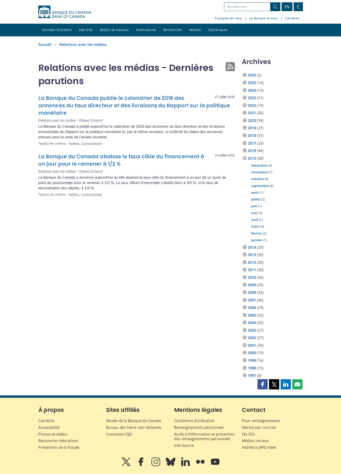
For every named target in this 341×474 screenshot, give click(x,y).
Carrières (292, 18)
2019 (252, 127)
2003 (252, 330)
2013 (252, 254)
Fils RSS (248, 434)
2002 (252, 337)
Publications (146, 30)
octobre (257, 179)
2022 (252, 105)
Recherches (172, 30)
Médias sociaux (255, 440)
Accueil (45, 44)
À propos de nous (228, 18)
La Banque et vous (263, 18)
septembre (260, 186)
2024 (252, 90)
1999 (252, 360)
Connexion (119, 434)
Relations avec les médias (83, 44)
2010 (252, 277)
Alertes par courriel (259, 427)
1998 (252, 368)
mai (254, 213)
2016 (252, 150)
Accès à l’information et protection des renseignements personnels (204, 437)
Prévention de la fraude (58, 447)
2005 (252, 315)
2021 (252, 112)
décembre (259, 165)
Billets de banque (114, 30)
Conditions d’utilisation (194, 420)
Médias (195, 30)
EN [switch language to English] (287, 6)
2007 (252, 300)
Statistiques (218, 30)
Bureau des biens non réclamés (133, 427)
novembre (259, 172)
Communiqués (91, 143)
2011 (252, 269)
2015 (252, 158)
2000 (252, 352)
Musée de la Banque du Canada (133, 420)
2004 (252, 322)
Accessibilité (49, 427)
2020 (252, 120)
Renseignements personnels (199, 427)
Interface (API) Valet (259, 447)
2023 (252, 97)
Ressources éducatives (58, 440)
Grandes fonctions (57, 30)
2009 (252, 284)
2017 (252, 143)
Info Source (184, 445)
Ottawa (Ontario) (91, 120)
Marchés (86, 30)
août (255, 192)
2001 (252, 345)
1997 (252, 375)
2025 (252, 82)
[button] (262, 384)
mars (255, 226)
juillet (255, 199)
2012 (252, 262)
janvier (256, 240)
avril (254, 219)
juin (254, 206)
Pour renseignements (261, 420)
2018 (252, 135)
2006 (252, 307)
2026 (252, 75)
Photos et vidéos (53, 434)
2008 (252, 292)
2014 (252, 247)
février (256, 233)
